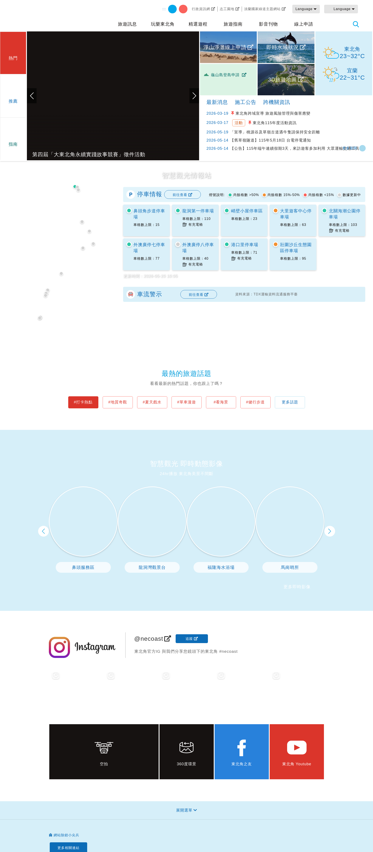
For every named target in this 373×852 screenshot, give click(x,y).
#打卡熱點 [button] (83, 402)
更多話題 (290, 402)
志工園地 (227, 9)
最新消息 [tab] (217, 102)
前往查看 (180, 195)
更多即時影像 (297, 586)
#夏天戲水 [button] (152, 402)
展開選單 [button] (184, 810)
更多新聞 (349, 148)
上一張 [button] (32, 95)
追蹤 (189, 639)
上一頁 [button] (43, 531)
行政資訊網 (201, 9)
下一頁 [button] (329, 531)
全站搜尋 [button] (355, 24)
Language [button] (304, 9)
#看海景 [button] (221, 402)
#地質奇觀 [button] (117, 402)
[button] (13, 52)
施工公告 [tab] (245, 102)
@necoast (148, 638)
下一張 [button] (194, 95)
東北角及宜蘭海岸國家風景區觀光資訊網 (45, 15)
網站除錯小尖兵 (66, 835)
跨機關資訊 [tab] (276, 102)
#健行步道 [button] (255, 402)
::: (164, 9)
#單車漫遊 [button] (186, 402)
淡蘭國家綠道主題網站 (262, 9)
